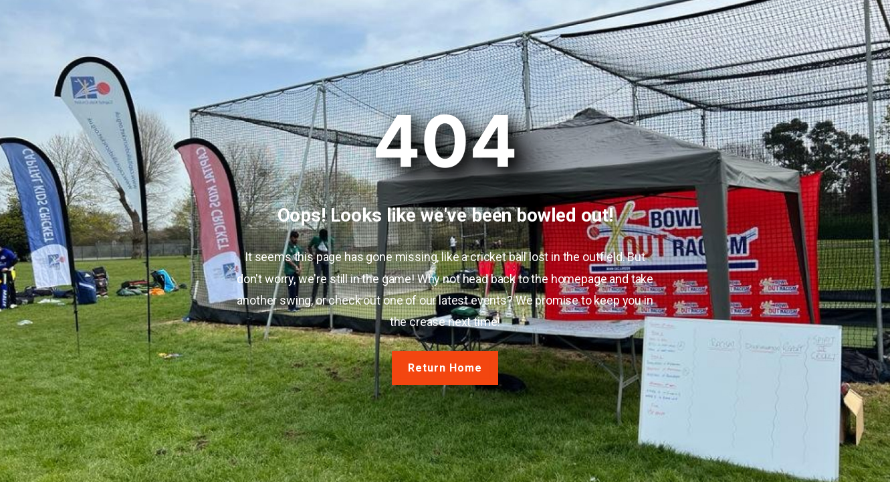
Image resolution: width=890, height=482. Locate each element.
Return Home (445, 368)
